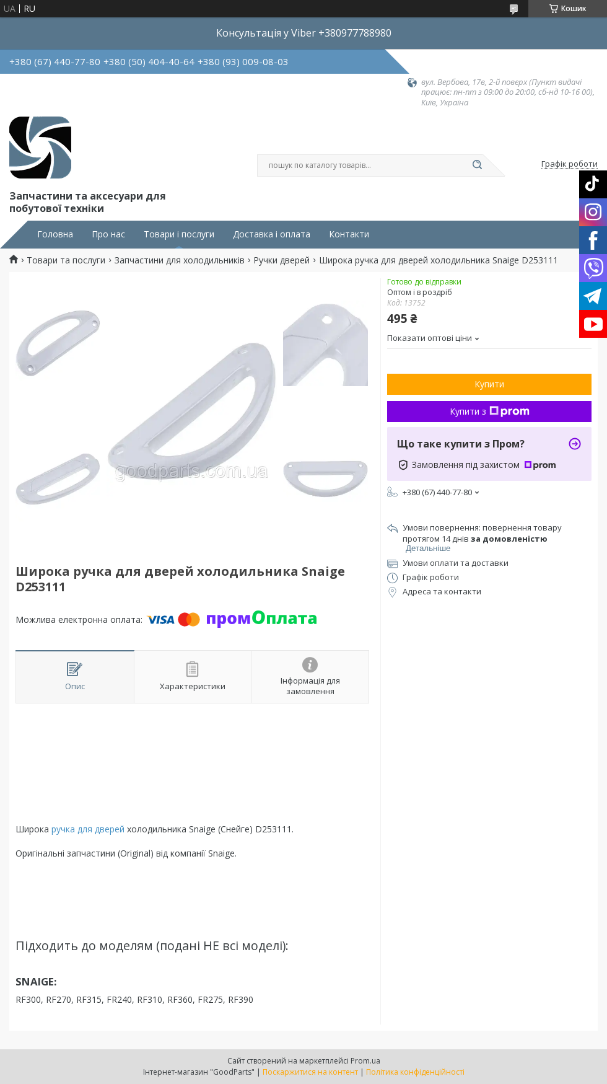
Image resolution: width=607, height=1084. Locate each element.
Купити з (490, 411)
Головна (55, 234)
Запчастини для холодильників (180, 260)
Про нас (108, 234)
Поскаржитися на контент (310, 1072)
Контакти (349, 234)
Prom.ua (365, 1060)
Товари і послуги (179, 234)
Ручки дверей (281, 260)
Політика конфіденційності (415, 1072)
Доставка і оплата (271, 234)
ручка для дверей (87, 829)
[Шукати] (477, 165)
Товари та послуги (66, 260)
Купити (489, 384)
